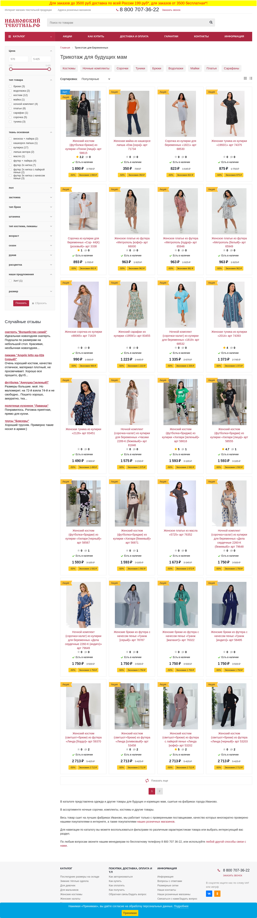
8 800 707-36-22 (139, 9)
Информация (234, 36)
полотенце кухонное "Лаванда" (27, 405)
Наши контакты (166, 889)
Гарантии (171, 36)
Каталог (19, 36)
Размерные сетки (167, 885)
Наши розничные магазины (173, 894)
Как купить (96, 36)
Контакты (201, 36)
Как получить (117, 889)
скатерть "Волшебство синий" (26, 332)
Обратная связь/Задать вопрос (127, 894)
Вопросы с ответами (169, 881)
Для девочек (67, 885)
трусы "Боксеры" (17, 421)
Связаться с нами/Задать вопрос (177, 898)
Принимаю (130, 913)
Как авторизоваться (121, 876)
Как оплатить (117, 885)
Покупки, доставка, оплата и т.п (130, 870)
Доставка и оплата (134, 36)
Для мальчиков (69, 889)
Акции (67, 36)
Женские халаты (70, 898)
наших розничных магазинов (155, 821)
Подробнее (181, 906)
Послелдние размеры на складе (79, 876)
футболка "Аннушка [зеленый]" (27, 382)
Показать (21, 302)
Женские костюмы (71, 894)
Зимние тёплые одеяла (74, 881)
